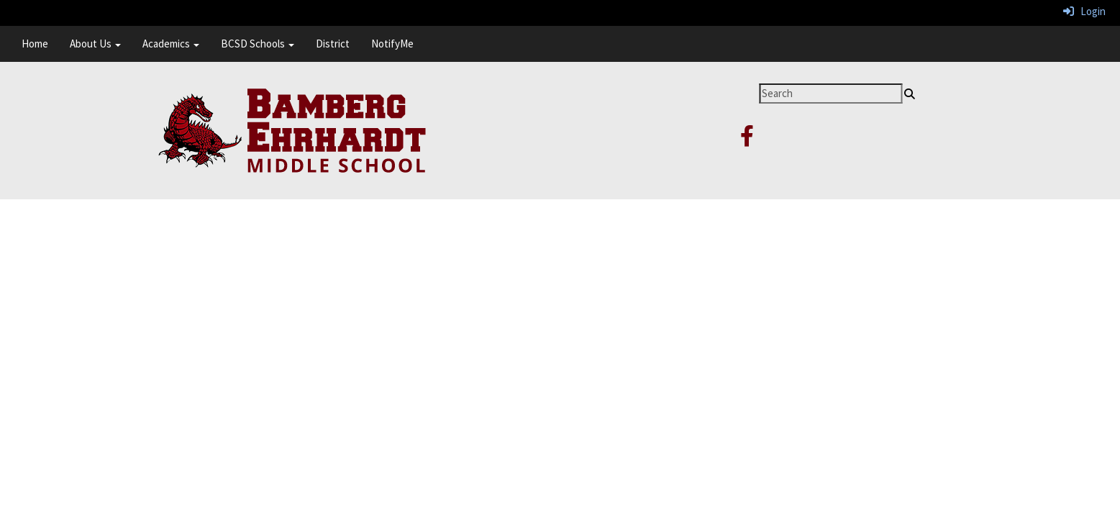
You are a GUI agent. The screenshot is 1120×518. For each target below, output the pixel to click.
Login (1084, 11)
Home (35, 43)
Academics (170, 43)
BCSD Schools (257, 43)
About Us (95, 43)
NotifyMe (392, 43)
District (333, 43)
